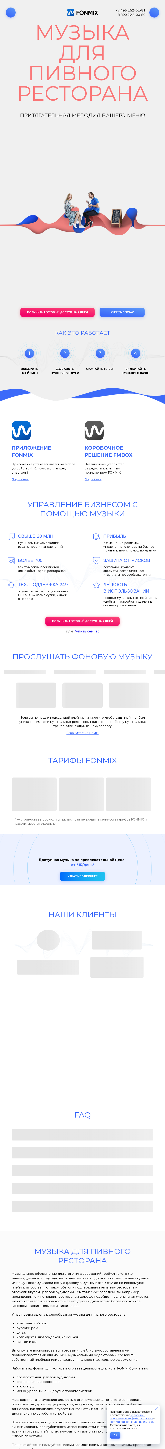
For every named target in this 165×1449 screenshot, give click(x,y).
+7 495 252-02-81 (130, 10)
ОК (115, 1435)
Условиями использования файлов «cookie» (131, 1417)
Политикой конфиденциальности (132, 1421)
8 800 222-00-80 (131, 15)
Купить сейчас (122, 312)
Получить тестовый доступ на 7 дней (57, 312)
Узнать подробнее (83, 876)
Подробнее (20, 479)
